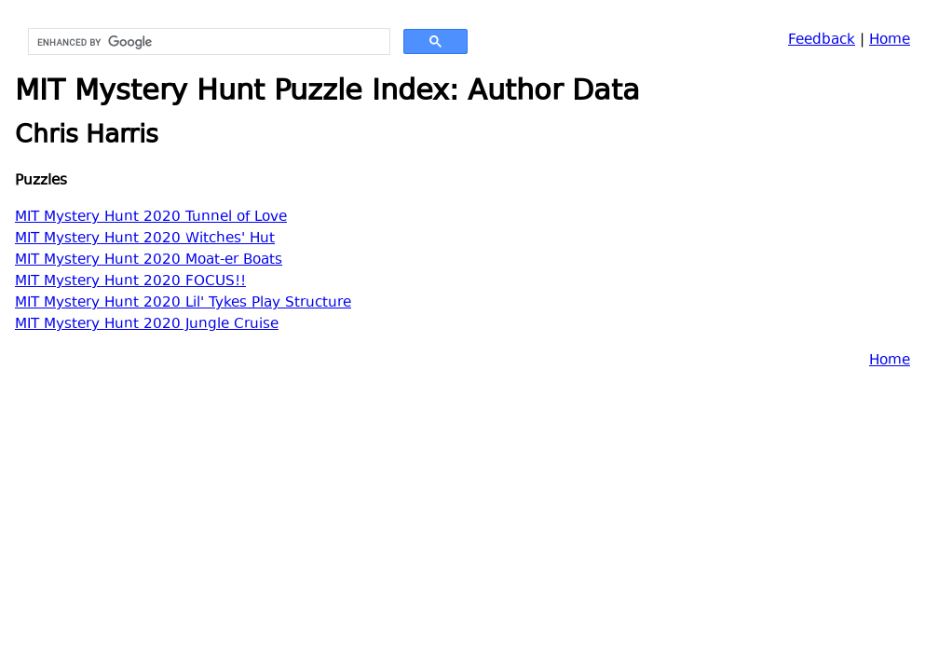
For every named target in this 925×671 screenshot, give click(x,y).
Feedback (821, 40)
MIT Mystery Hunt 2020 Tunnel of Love (151, 217)
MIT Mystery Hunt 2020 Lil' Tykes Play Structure (183, 303)
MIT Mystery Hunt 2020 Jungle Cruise (147, 325)
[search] (207, 42)
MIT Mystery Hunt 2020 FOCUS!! (130, 282)
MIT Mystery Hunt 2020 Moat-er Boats (148, 260)
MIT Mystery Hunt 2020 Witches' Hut (145, 239)
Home (889, 40)
